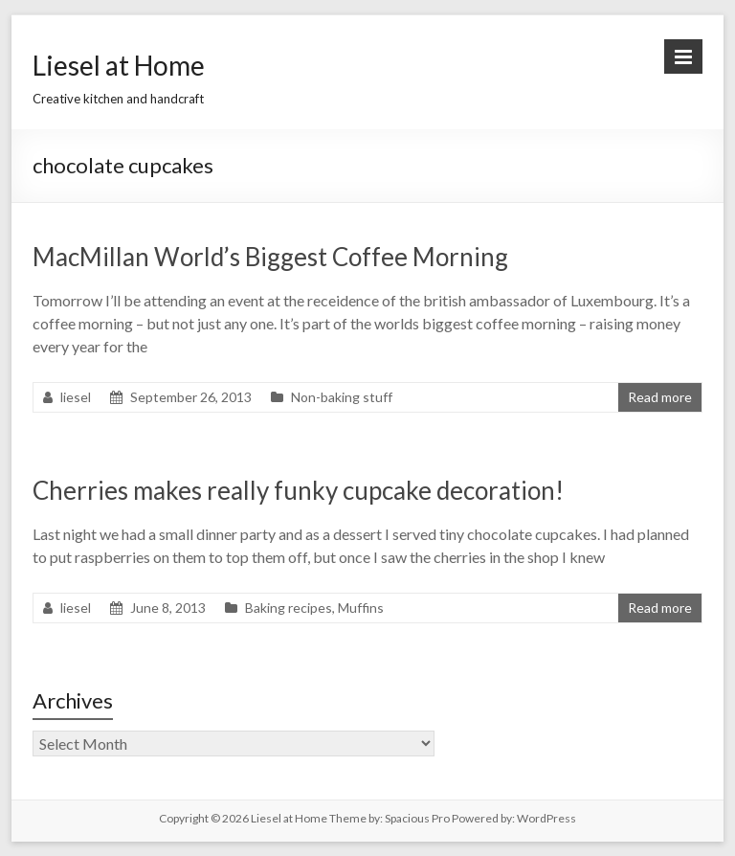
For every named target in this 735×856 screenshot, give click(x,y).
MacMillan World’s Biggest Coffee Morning (270, 256)
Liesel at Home (119, 65)
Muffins (361, 607)
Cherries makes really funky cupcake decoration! (298, 490)
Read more (660, 397)
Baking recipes (288, 607)
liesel (75, 397)
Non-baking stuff (341, 397)
